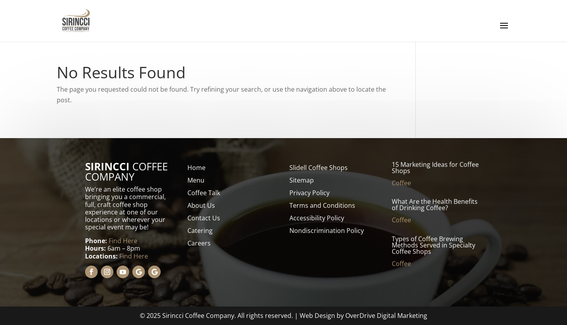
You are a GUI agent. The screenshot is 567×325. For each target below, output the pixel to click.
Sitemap (301, 180)
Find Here (123, 240)
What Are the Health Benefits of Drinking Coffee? (435, 204)
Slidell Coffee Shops (318, 167)
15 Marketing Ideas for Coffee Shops (435, 167)
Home (196, 167)
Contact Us (203, 218)
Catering (200, 230)
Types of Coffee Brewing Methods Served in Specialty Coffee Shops (433, 245)
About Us (201, 205)
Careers (199, 243)
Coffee (401, 183)
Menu (195, 180)
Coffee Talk (203, 192)
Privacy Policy (309, 192)
